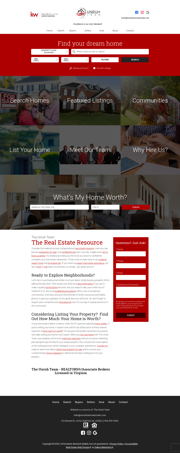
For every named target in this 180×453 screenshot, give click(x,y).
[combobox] (50, 52)
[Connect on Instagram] (142, 13)
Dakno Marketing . (104, 447)
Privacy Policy (117, 444)
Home (49, 31)
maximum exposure (71, 338)
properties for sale (48, 252)
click (39, 267)
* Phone (120, 261)
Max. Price (66, 60)
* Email (119, 273)
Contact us (102, 346)
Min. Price (36, 60)
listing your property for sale (69, 349)
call (45, 267)
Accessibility (131, 444)
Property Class (48, 51)
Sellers (91, 402)
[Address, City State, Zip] (59, 207)
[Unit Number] (105, 207)
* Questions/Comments (127, 284)
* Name (119, 249)
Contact (130, 31)
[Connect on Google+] (147, 13)
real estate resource (84, 248)
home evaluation (54, 353)
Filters (105, 60)
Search (61, 31)
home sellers (101, 323)
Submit (135, 207)
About (111, 402)
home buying (52, 287)
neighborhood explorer (65, 291)
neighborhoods (69, 252)
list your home (87, 334)
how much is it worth (52, 331)
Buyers (79, 402)
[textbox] (111, 51)
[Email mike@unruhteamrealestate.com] (133, 18)
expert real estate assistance (90, 263)
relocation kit (65, 302)
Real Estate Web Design (78, 447)
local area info (54, 263)
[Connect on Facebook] (136, 13)
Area (101, 402)
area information (85, 284)
